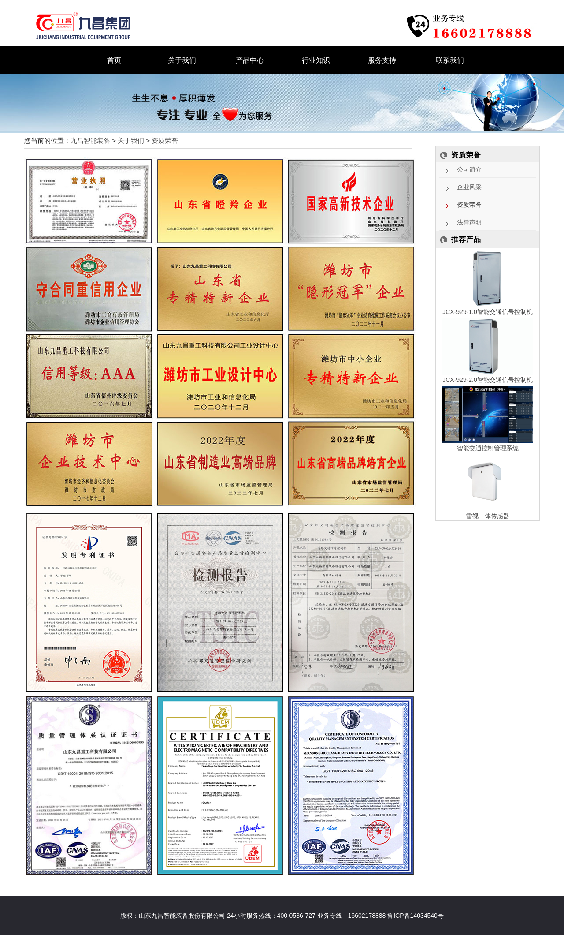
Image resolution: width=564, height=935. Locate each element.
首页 (114, 60)
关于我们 (182, 60)
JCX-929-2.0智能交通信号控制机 (487, 379)
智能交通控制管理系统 (488, 448)
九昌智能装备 (90, 140)
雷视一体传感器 (487, 516)
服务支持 (382, 60)
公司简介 (469, 169)
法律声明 (469, 222)
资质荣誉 (165, 140)
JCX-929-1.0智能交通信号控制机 (487, 311)
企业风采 (469, 187)
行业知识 (316, 60)
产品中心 (250, 60)
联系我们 (450, 60)
